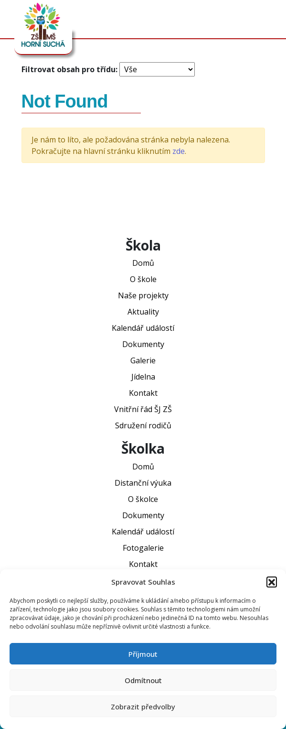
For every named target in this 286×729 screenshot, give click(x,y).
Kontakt (143, 393)
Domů (143, 263)
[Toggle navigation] (263, 19)
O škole (143, 279)
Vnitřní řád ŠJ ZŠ (143, 409)
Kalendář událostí (143, 328)
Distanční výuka (143, 483)
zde (178, 151)
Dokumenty (143, 344)
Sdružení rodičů (143, 425)
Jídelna (143, 376)
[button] (271, 582)
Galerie (143, 360)
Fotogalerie (143, 548)
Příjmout (143, 654)
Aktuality (143, 311)
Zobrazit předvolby (143, 706)
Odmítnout (143, 680)
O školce (143, 499)
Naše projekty (143, 295)
